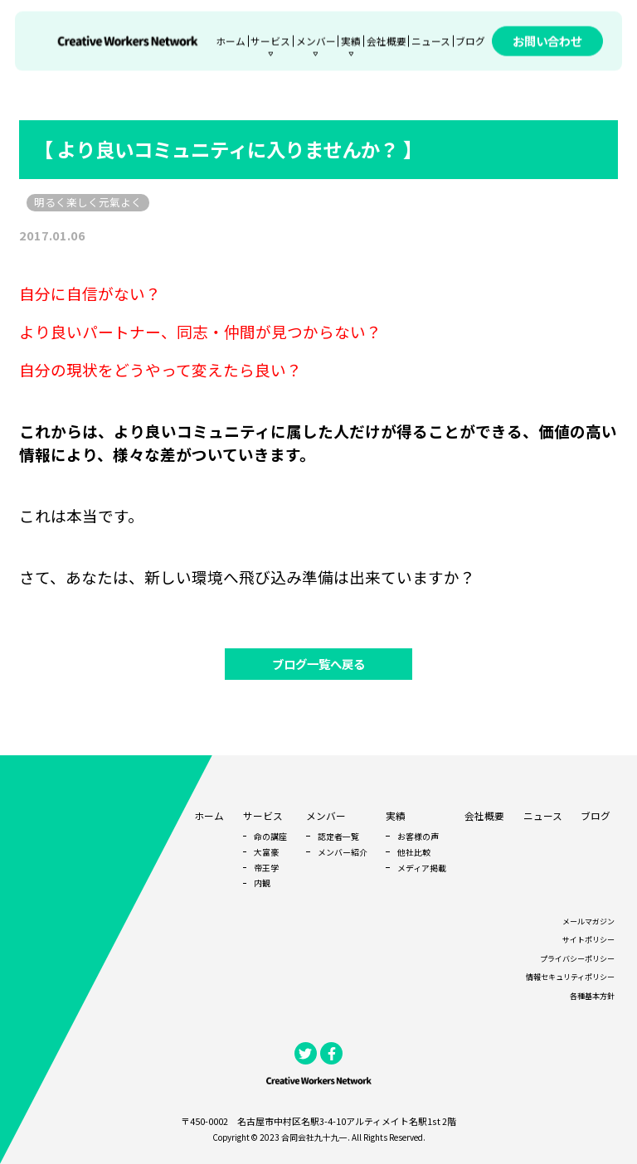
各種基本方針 (592, 996)
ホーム (231, 41)
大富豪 (266, 852)
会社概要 (386, 41)
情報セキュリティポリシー (570, 977)
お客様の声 (418, 836)
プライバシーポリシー (577, 958)
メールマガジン (588, 921)
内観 (262, 882)
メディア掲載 (421, 867)
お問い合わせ (547, 41)
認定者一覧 (338, 836)
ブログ (470, 41)
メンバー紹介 (342, 852)
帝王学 (266, 867)
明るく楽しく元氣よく (88, 202)
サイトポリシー (588, 939)
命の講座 (270, 836)
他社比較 (413, 852)
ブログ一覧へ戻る (318, 663)
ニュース (430, 41)
